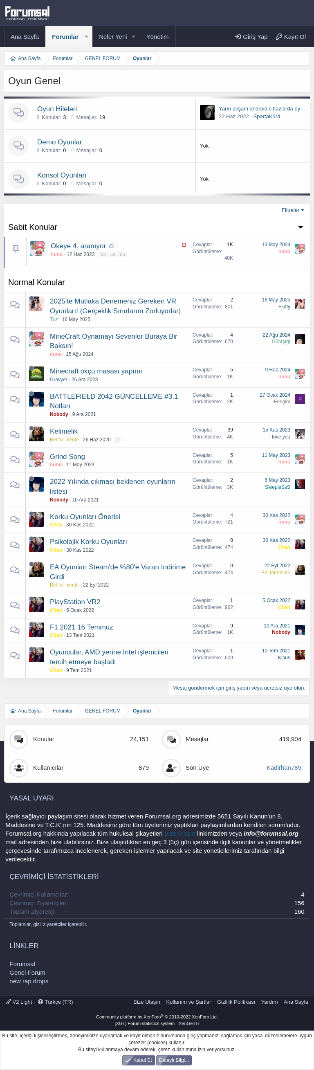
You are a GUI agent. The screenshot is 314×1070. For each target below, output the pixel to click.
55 (122, 254)
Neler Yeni (113, 36)
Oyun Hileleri (57, 109)
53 (103, 254)
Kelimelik (64, 431)
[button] (86, 36)
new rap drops (28, 981)
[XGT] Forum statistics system (157, 1023)
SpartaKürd (266, 116)
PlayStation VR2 (75, 602)
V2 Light (19, 1002)
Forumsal (22, 963)
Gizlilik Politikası (236, 1002)
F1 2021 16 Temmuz (81, 627)
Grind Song (67, 457)
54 (112, 254)
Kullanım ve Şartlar (188, 1002)
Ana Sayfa (25, 36)
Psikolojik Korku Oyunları (88, 542)
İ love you (279, 437)
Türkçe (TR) (55, 1002)
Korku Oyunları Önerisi (85, 517)
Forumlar (65, 36)
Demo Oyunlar (59, 142)
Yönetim (157, 36)
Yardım (269, 1002)
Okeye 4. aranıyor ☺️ (83, 246)
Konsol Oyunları (62, 175)
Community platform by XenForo (157, 1016)
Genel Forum (27, 972)
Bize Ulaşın (179, 833)
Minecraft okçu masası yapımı (96, 371)
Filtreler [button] (290, 210)
